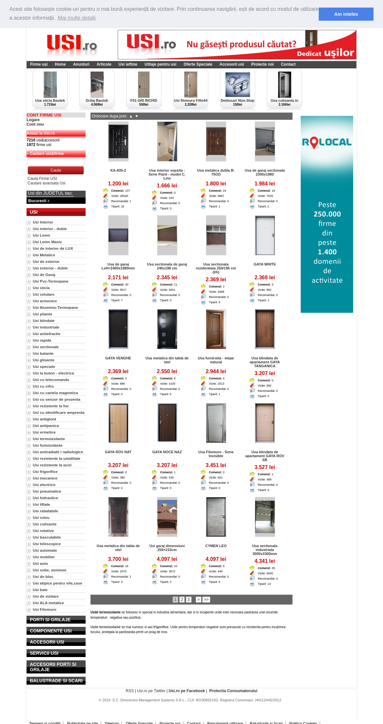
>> (206, 599)
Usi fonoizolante (48, 445)
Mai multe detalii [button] (77, 18)
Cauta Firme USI (42, 178)
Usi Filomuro (44, 609)
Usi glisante (43, 360)
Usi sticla (41, 288)
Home (60, 64)
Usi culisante (45, 524)
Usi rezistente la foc (51, 406)
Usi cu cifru (43, 386)
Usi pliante (42, 314)
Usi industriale (46, 327)
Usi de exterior (46, 261)
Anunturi (81, 64)
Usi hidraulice (45, 498)
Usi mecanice (45, 478)
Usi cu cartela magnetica (55, 393)
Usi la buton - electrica (53, 373)
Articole (104, 64)
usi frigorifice (158, 627)
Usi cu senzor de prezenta (56, 399)
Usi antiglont (44, 419)
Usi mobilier (44, 557)
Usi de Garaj (44, 274)
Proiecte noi (262, 64)
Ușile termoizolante (106, 627)
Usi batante (43, 353)
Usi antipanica (46, 425)
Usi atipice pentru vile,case (57, 583)
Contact (288, 64)
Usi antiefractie (46, 333)
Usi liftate (41, 504)
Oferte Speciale (198, 64)
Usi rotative (43, 530)
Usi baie (40, 589)
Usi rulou (41, 517)
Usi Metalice (44, 255)
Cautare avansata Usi (46, 183)
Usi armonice (45, 301)
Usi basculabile (47, 537)
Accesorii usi (231, 64)
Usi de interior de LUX (53, 248)
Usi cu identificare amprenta (58, 412)
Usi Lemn (41, 235)
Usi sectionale (46, 347)
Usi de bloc (43, 576)
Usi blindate (44, 320)
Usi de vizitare (46, 596)
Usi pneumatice (47, 491)
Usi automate (45, 550)
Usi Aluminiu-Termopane (55, 307)
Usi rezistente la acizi (52, 465)
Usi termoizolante (49, 439)
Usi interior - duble (50, 228)
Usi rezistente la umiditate (56, 458)
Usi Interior (43, 222)
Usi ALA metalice (48, 603)
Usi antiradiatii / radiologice (58, 452)
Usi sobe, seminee (50, 570)
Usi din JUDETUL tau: (50, 193)
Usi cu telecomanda (51, 379)
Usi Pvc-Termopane (51, 281)
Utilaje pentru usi (160, 64)
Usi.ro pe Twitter (151, 691)
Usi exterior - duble (50, 268)
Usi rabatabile (45, 511)
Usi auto (40, 563)
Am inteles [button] (346, 14)
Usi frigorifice (45, 471)
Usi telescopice (47, 544)
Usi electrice (44, 484)
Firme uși (39, 64)
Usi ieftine (127, 64)
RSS (130, 691)
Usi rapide (42, 340)
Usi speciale (44, 366)
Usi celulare (43, 294)
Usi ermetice (44, 432)
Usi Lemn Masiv (47, 242)
